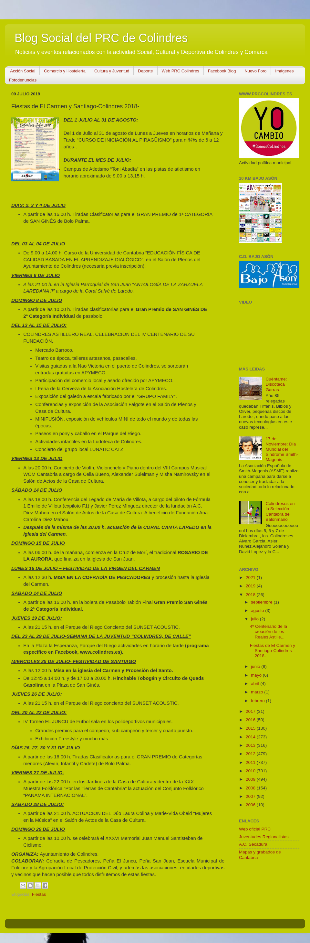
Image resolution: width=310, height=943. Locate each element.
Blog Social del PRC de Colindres (101, 38)
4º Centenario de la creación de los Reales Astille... (268, 631)
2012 (251, 753)
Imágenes (284, 71)
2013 (251, 745)
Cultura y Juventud (111, 71)
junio (256, 666)
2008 (251, 788)
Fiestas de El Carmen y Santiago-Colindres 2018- (272, 650)
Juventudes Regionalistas (264, 836)
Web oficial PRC (255, 829)
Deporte (145, 71)
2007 (251, 796)
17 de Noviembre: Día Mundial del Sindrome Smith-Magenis (281, 449)
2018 (251, 594)
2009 (251, 779)
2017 (251, 711)
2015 (251, 728)
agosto (258, 610)
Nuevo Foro (255, 71)
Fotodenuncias (22, 80)
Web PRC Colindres (180, 71)
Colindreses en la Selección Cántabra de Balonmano (279, 511)
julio (255, 618)
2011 (251, 762)
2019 (251, 586)
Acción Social (22, 71)
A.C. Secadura (253, 844)
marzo (257, 692)
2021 (251, 577)
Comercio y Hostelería (65, 71)
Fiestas (39, 894)
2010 (251, 770)
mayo (257, 675)
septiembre (262, 602)
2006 (251, 804)
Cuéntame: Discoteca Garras (276, 384)
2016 (251, 719)
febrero (258, 700)
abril (255, 683)
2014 (251, 736)
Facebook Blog (222, 71)
